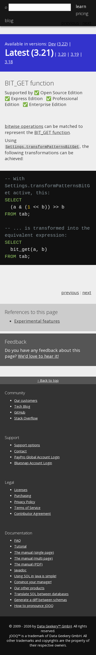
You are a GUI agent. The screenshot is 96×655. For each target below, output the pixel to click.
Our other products (29, 587)
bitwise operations (24, 126)
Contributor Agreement (32, 513)
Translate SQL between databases (41, 593)
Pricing (82, 13)
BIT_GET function (52, 132)
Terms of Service (27, 507)
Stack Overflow (26, 418)
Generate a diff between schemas (40, 599)
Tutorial (20, 546)
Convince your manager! (33, 581)
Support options (27, 445)
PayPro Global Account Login (37, 456)
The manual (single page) (34, 552)
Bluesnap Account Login (33, 462)
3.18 (9, 62)
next (86, 292)
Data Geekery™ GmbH (54, 626)
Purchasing (22, 495)
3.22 (62, 44)
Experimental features (37, 320)
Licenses (20, 489)
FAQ (17, 540)
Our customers (25, 400)
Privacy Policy (24, 501)
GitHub (19, 412)
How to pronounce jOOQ (33, 605)
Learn (81, 6)
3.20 (62, 54)
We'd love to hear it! (38, 356)
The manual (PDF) (28, 563)
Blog (9, 20)
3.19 (75, 54)
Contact (20, 450)
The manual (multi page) (33, 558)
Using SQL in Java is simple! (35, 576)
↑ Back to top (48, 380)
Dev (52, 44)
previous (70, 292)
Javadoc (20, 570)
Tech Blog (22, 406)
